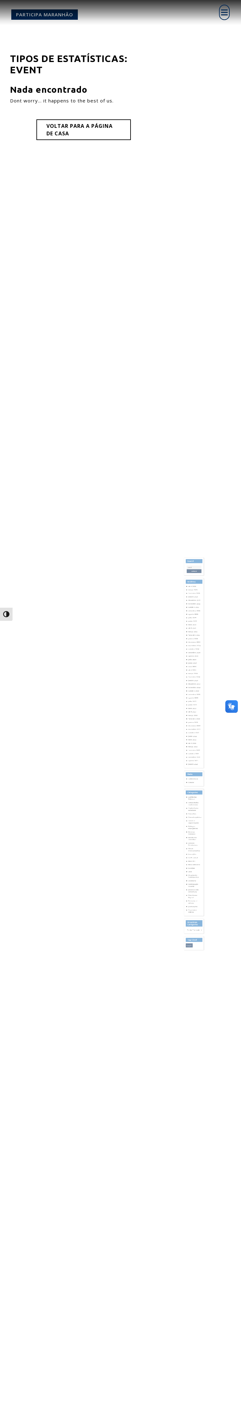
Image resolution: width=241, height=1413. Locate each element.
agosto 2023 (193, 721)
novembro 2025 (194, 659)
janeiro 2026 (193, 655)
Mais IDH (192, 826)
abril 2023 (192, 730)
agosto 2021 (193, 761)
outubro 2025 (193, 662)
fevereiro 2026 (194, 653)
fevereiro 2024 (194, 707)
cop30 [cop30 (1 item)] (191, 881)
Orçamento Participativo (193, 836)
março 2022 (193, 752)
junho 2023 (193, 725)
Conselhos (193, 795)
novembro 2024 (194, 687)
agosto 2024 (193, 693)
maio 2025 (193, 673)
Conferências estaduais (193, 793)
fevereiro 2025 (194, 680)
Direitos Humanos (192, 808)
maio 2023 (193, 727)
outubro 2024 (193, 689)
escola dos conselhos (193, 812)
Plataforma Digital (193, 849)
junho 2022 (193, 745)
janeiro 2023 (193, 736)
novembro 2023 (194, 714)
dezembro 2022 (194, 738)
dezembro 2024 (194, 685)
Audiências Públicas (193, 786)
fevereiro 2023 (194, 734)
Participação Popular (193, 842)
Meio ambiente (194, 828)
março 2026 (193, 651)
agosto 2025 (193, 666)
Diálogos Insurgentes (193, 804)
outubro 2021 (193, 757)
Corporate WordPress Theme (103, 1404)
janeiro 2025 (193, 682)
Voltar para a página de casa (79, 130)
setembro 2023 (194, 718)
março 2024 (193, 705)
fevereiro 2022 (194, 754)
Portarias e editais (193, 853)
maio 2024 (193, 700)
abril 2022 (192, 750)
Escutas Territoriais (193, 815)
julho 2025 (193, 669)
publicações (193, 856)
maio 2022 (193, 747)
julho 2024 (193, 696)
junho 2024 (193, 698)
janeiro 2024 (193, 709)
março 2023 (193, 732)
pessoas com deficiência (193, 845)
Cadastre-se (193, 773)
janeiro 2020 (193, 763)
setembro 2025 (194, 664)
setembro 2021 (194, 759)
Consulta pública (194, 798)
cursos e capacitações (193, 801)
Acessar (192, 775)
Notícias (192, 831)
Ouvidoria (192, 839)
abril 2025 (192, 675)
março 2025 (193, 678)
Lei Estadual (193, 824)
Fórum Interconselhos (194, 819)
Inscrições (193, 822)
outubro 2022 (193, 743)
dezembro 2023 (194, 711)
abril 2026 (192, 648)
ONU (191, 833)
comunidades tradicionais (193, 789)
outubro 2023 (193, 716)
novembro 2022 (194, 741)
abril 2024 (192, 702)
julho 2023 (193, 723)
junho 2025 (193, 671)
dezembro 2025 (194, 657)
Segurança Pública (193, 859)
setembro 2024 (194, 691)
